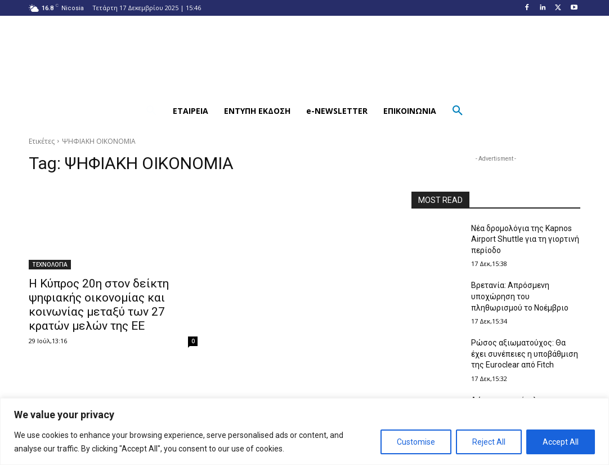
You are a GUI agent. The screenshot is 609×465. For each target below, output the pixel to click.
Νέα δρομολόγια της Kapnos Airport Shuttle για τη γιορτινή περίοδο (525, 239)
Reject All (488, 441)
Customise (416, 441)
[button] (151, 111)
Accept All (561, 441)
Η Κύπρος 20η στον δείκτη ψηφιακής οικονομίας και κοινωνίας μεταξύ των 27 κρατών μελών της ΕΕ (99, 305)
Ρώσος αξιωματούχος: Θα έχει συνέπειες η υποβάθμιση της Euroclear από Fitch (524, 353)
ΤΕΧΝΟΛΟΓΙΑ (50, 264)
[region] (304, 431)
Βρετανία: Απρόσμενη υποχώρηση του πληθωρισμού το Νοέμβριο (519, 296)
